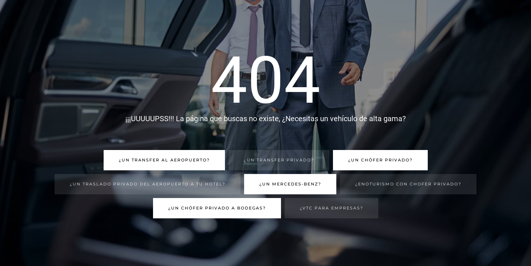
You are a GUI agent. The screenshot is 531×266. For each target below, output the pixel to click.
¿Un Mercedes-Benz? (290, 184)
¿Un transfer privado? (279, 160)
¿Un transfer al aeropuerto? (164, 160)
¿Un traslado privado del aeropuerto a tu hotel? (147, 184)
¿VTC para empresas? (331, 208)
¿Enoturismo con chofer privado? (408, 184)
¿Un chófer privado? (380, 160)
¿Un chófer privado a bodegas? (217, 208)
